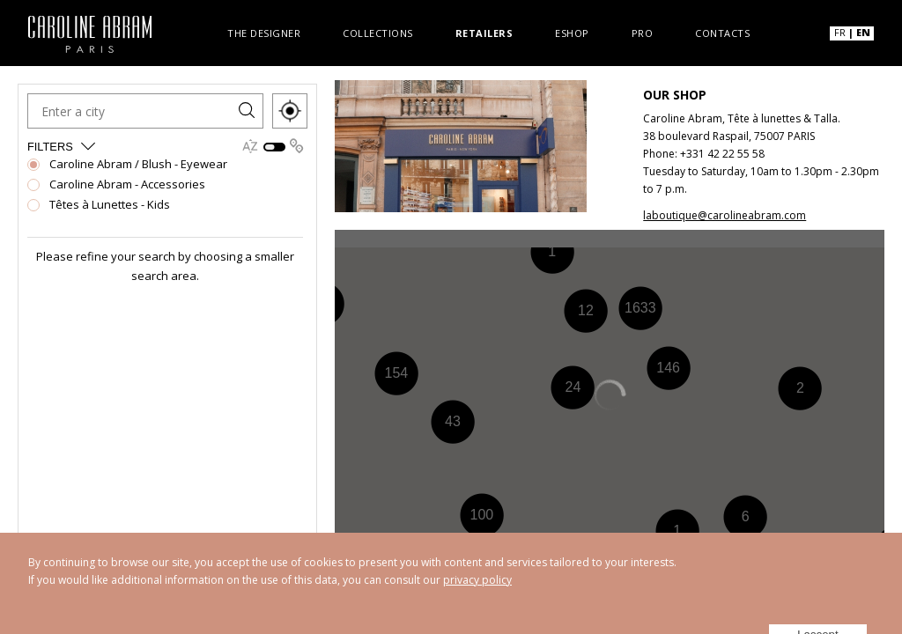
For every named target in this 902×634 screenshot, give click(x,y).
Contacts (722, 32)
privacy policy (477, 579)
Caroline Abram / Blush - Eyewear (138, 161)
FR (840, 32)
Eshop (572, 32)
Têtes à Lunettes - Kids (109, 202)
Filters (61, 143)
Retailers (484, 32)
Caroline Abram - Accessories (127, 182)
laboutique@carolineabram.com (724, 215)
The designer (263, 32)
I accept (825, 609)
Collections (378, 32)
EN (863, 32)
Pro (643, 32)
